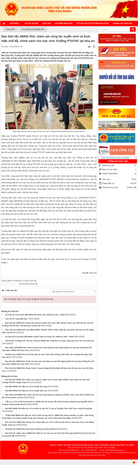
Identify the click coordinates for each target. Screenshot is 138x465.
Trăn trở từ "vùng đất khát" (16, 319)
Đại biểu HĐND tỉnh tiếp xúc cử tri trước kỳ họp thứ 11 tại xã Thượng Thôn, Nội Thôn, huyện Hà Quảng (48, 408)
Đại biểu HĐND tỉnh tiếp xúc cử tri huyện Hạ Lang (26, 386)
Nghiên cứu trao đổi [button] (122, 23)
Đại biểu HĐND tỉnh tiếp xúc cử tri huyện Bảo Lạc (26, 391)
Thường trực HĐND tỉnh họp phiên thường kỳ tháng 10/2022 (30, 429)
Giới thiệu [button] (15, 24)
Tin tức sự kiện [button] (31, 23)
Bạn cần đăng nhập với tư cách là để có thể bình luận (29, 299)
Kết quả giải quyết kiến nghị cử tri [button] (93, 23)
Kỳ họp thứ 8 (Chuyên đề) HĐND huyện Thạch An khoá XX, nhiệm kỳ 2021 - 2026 (39, 337)
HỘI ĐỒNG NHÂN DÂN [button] (63, 23)
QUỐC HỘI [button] (46, 23)
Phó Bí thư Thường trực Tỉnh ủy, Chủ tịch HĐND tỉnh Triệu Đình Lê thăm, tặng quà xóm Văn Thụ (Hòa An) (49, 341)
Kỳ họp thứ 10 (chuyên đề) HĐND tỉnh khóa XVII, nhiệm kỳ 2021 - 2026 (34, 315)
